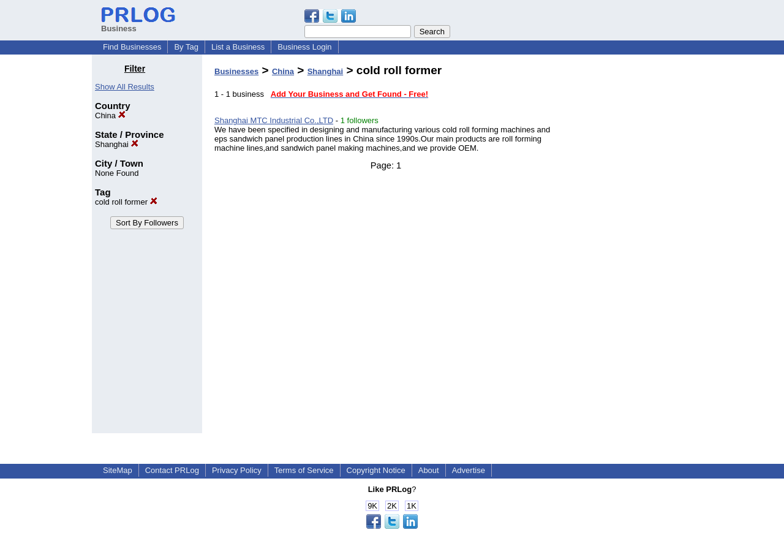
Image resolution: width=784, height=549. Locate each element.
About (428, 470)
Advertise (468, 470)
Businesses (236, 71)
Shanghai (116, 144)
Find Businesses (132, 46)
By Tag (186, 46)
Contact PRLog (172, 470)
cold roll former (126, 201)
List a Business (238, 46)
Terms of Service (304, 470)
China (110, 115)
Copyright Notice (376, 470)
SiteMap (117, 470)
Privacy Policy (237, 470)
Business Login (304, 46)
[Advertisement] (630, 247)
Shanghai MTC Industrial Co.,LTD (273, 120)
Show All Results (124, 86)
